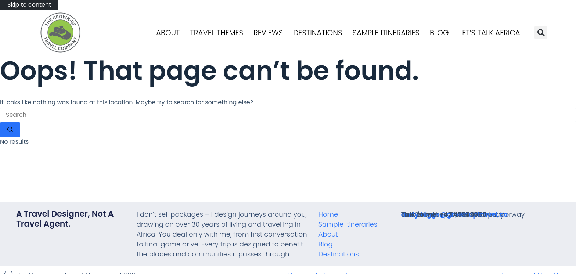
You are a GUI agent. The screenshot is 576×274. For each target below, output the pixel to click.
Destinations (317, 33)
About (168, 33)
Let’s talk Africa (489, 33)
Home (328, 214)
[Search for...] (288, 115)
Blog (439, 33)
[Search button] (10, 129)
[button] (540, 32)
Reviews (268, 33)
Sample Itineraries (386, 33)
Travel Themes (216, 33)
